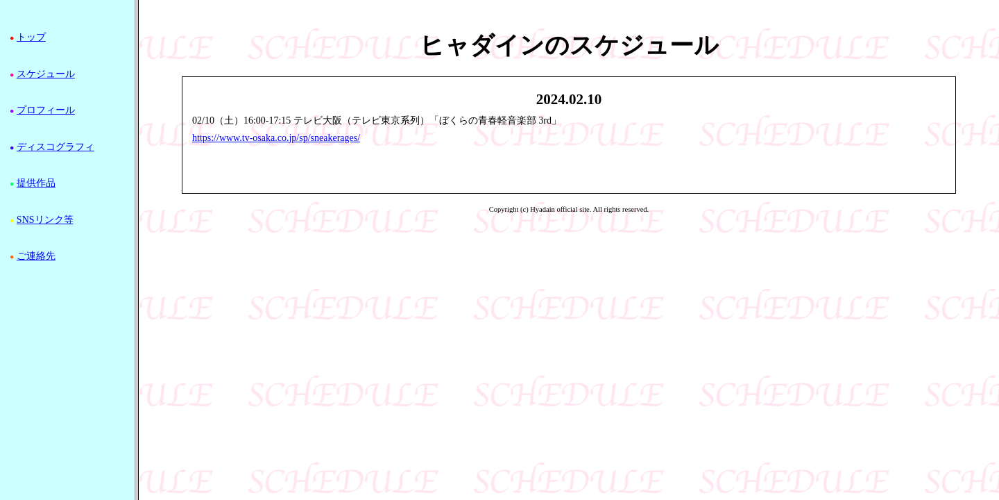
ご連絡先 (36, 256)
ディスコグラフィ (55, 147)
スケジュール (46, 74)
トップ (31, 37)
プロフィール (46, 110)
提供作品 (36, 183)
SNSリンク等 (45, 220)
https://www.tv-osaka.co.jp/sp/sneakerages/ (276, 138)
